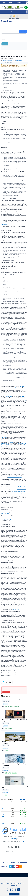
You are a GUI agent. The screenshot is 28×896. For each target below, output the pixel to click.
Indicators (4, 39)
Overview (4, 50)
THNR (15, 772)
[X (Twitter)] (8, 847)
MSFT (3, 816)
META (3, 814)
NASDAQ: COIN (4, 437)
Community (19, 2)
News (3, 2)
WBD (11, 728)
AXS (13, 706)
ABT (6, 794)
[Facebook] (12, 847)
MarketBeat (6, 748)
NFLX (6, 728)
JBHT (6, 750)
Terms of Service (9, 881)
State (15, 12)
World (25, 12)
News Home (4, 12)
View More (22, 799)
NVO (10, 772)
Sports (10, 2)
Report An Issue (22, 875)
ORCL (3, 821)
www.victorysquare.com (17, 609)
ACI (8, 706)
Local (10, 12)
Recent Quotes (5, 35)
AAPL (6, 706)
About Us (4, 875)
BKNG (16, 706)
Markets (4, 43)
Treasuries (5, 53)
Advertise (11, 875)
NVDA (3, 819)
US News (20, 12)
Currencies (13, 50)
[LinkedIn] (15, 847)
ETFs (18, 43)
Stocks (11, 43)
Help (16, 875)
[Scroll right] (27, 2)
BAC (2, 810)
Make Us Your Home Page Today (10, 862)
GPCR (6, 772)
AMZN (11, 706)
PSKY (9, 728)
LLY (8, 772)
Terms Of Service (16, 843)
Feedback (14, 894)
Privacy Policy (19, 881)
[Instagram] (19, 847)
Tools (4, 47)
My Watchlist (15, 35)
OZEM (13, 772)
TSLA (3, 823)
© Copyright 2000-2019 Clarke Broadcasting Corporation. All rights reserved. (14, 884)
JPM (18, 706)
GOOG (3, 812)
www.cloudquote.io (14, 838)
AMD (3, 808)
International (18, 50)
